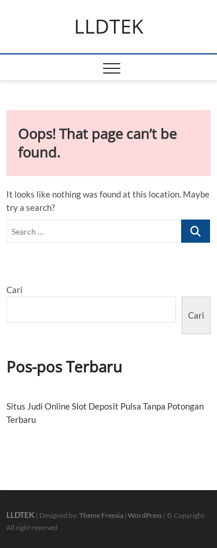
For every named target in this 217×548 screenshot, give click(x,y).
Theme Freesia (101, 515)
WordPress (145, 515)
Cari (14, 289)
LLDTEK (109, 26)
